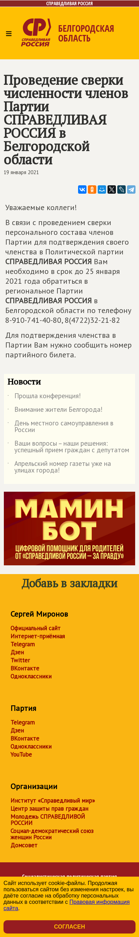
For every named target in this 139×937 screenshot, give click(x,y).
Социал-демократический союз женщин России (52, 834)
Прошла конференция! (44, 397)
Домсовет (24, 845)
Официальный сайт (36, 628)
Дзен (17, 652)
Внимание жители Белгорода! (55, 410)
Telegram (23, 644)
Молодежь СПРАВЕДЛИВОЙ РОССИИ (48, 819)
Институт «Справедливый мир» (53, 800)
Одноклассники (31, 676)
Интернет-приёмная (38, 636)
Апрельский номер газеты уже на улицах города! (59, 467)
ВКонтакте (25, 668)
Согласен (69, 927)
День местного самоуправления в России (60, 427)
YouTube (21, 754)
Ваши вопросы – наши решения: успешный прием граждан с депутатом (68, 447)
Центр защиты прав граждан (49, 808)
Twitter (20, 660)
